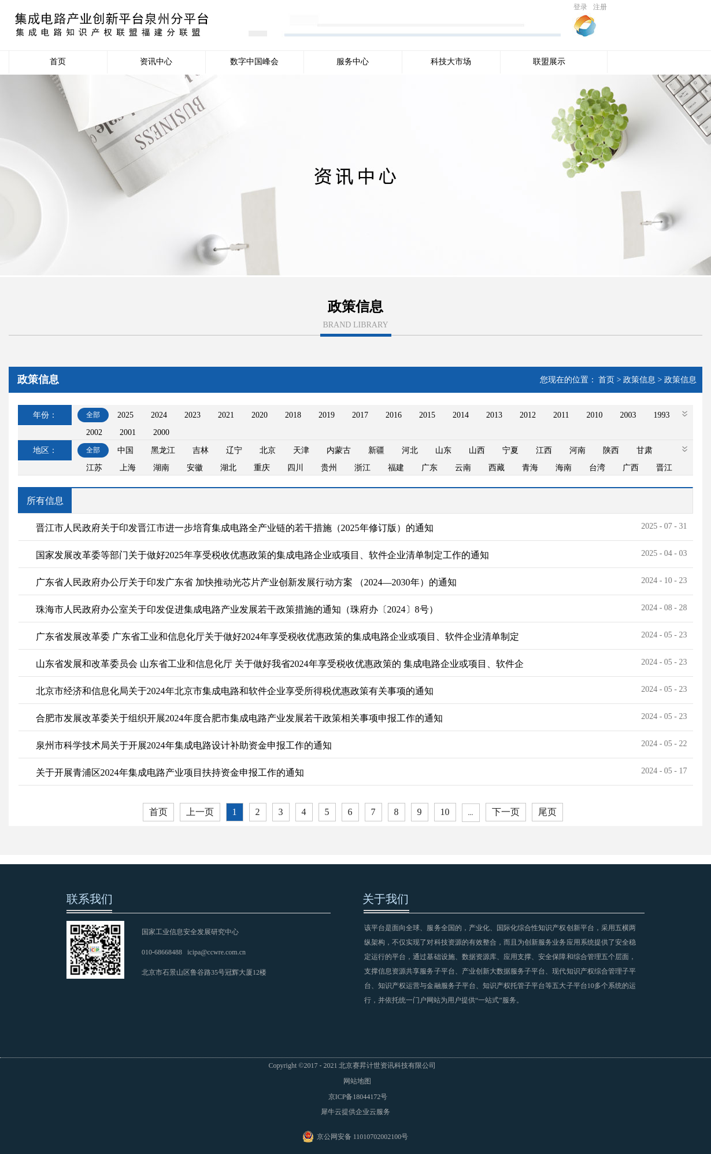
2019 (327, 415)
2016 (394, 415)
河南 (577, 450)
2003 (628, 415)
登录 (580, 7)
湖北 (228, 467)
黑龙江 (163, 450)
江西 (544, 450)
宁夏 (510, 450)
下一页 (506, 812)
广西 (631, 467)
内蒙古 (339, 450)
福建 (396, 467)
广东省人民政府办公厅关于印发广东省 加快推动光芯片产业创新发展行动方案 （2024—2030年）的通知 (246, 582)
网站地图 (355, 1081)
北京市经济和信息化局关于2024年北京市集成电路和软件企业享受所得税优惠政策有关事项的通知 (235, 691)
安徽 (195, 467)
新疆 (376, 450)
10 (445, 812)
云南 (463, 467)
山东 (443, 450)
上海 (128, 467)
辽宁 (234, 450)
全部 (93, 415)
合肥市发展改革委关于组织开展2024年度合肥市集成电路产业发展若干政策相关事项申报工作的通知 (239, 718)
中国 (125, 450)
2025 (125, 415)
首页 (58, 61)
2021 (226, 415)
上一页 (200, 812)
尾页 (547, 812)
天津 (301, 450)
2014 (461, 415)
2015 (427, 415)
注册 (600, 7)
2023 (192, 415)
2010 (594, 415)
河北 (410, 450)
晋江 (664, 467)
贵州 (329, 467)
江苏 (94, 467)
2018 (293, 415)
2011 (561, 415)
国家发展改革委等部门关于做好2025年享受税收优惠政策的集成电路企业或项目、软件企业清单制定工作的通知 (262, 555)
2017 (360, 415)
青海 (530, 467)
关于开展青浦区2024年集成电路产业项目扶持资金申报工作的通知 (170, 772)
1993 (661, 415)
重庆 (262, 467)
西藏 (496, 467)
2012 (528, 415)
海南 (564, 467)
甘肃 (644, 450)
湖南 (161, 467)
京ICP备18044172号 (355, 1097)
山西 (477, 450)
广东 (429, 467)
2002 (94, 432)
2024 (159, 415)
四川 (295, 467)
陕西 (611, 450)
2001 (128, 432)
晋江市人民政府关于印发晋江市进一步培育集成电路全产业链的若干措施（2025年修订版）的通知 (235, 528)
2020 (259, 415)
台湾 (597, 467)
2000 (161, 432)
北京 (268, 450)
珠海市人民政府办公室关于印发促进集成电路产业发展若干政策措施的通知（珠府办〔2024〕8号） (237, 609)
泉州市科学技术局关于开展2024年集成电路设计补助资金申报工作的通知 (184, 745)
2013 (494, 415)
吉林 (200, 450)
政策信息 (639, 379)
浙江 (362, 467)
